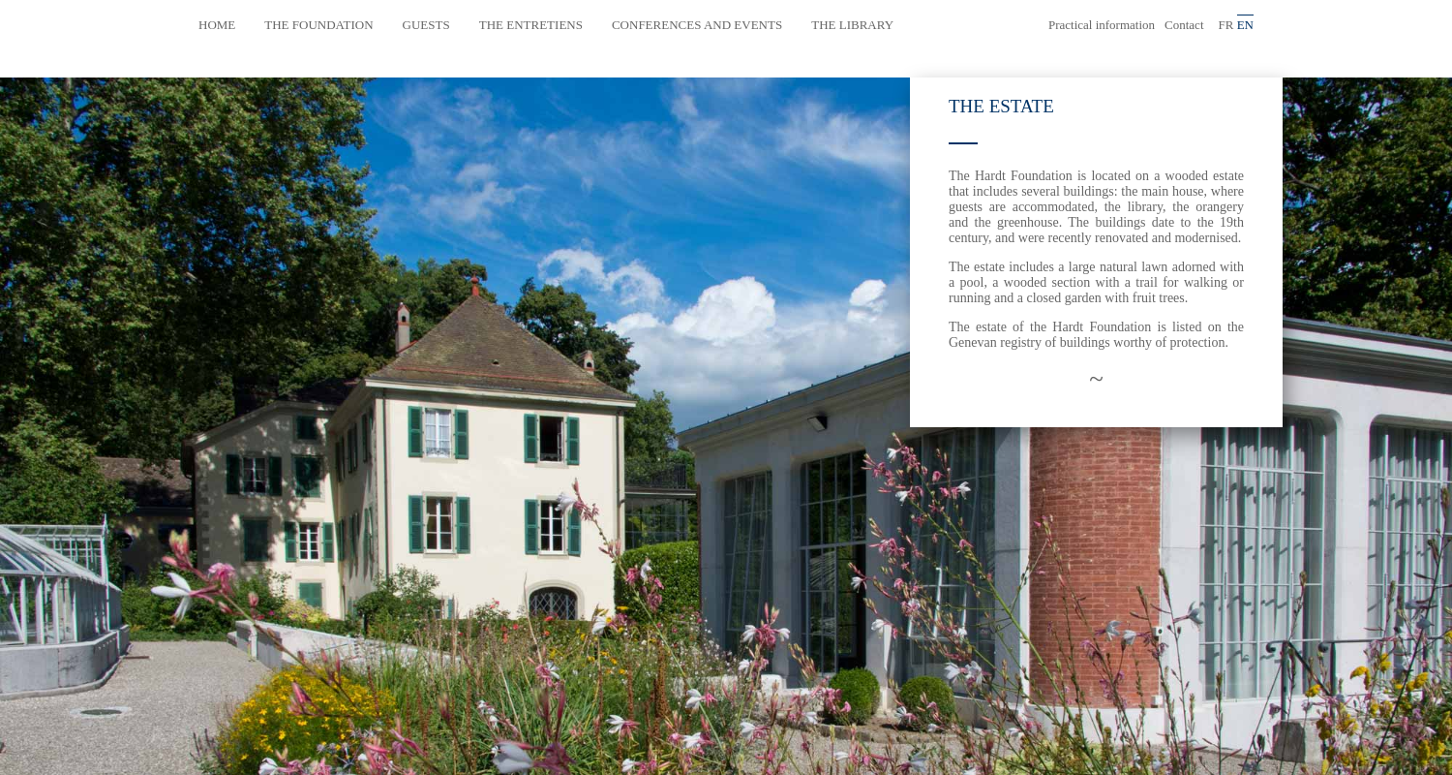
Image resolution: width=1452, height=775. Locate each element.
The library (852, 24)
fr (1226, 24)
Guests (426, 24)
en (1245, 24)
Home (216, 24)
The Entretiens (531, 24)
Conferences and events (697, 24)
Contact (1184, 24)
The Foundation (318, 24)
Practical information (1101, 24)
